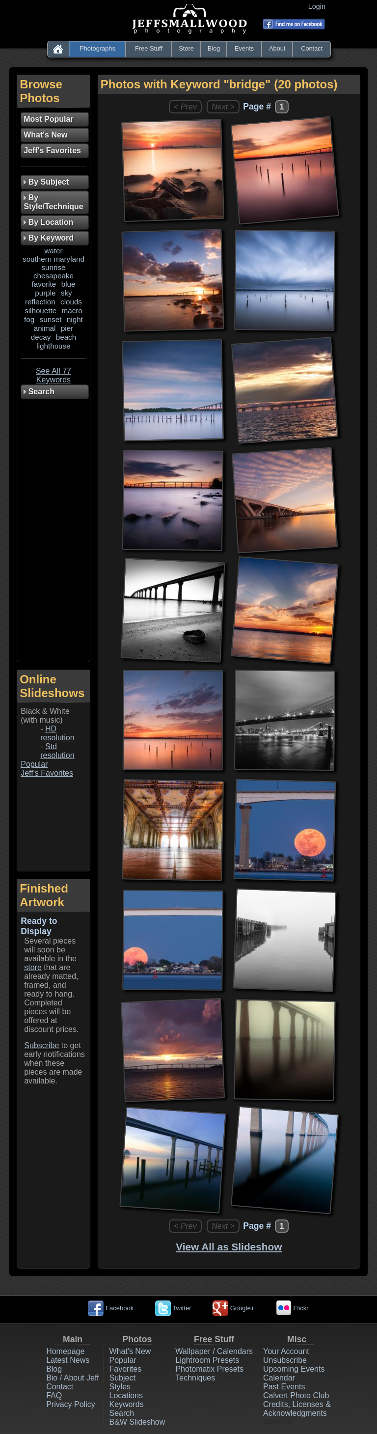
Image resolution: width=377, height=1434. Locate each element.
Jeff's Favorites (47, 773)
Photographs (97, 48)
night (75, 319)
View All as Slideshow (229, 1246)
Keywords (126, 1404)
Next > (223, 107)
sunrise (53, 267)
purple (45, 293)
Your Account (286, 1351)
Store (186, 48)
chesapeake (53, 275)
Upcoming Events (293, 1369)
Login (318, 6)
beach (66, 337)
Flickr (292, 1308)
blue (68, 284)
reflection (40, 302)
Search (121, 1413)
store (33, 967)
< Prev (185, 107)
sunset (51, 319)
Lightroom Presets (207, 1360)
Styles (120, 1386)
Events (244, 48)
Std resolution (57, 750)
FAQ (54, 1395)
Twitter (173, 1308)
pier (67, 328)
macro (72, 310)
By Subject (46, 182)
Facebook (111, 1308)
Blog (214, 48)
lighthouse (53, 346)
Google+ (233, 1308)
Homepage (65, 1351)
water (53, 250)
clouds (71, 302)
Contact (312, 48)
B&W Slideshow (137, 1422)
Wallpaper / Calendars (214, 1351)
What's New (130, 1351)
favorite (43, 284)
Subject (122, 1378)
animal (45, 328)
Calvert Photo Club (296, 1395)
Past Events (284, 1386)
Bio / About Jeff (72, 1378)
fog (29, 319)
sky (66, 293)
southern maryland (53, 259)
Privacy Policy (70, 1404)
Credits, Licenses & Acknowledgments (297, 1408)
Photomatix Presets (209, 1369)
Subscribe (41, 1045)
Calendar (279, 1378)
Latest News (67, 1360)
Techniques (195, 1378)
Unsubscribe (285, 1360)
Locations (126, 1395)
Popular (34, 764)
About (277, 48)
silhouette (40, 310)
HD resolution (57, 733)
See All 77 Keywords (53, 375)
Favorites (125, 1369)
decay (41, 337)
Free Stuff (148, 48)
